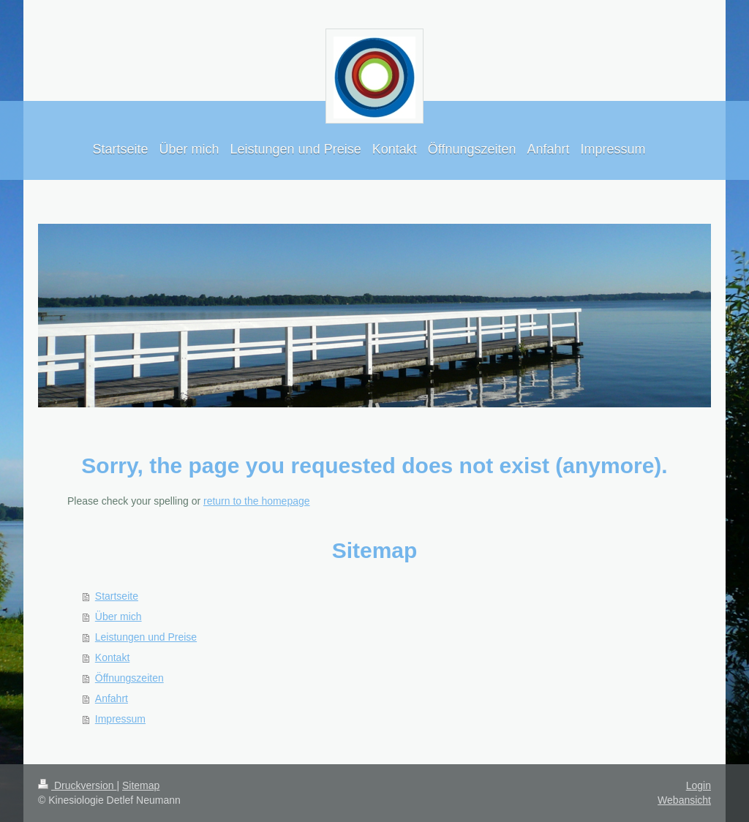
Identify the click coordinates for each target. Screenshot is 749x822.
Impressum (120, 719)
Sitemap (140, 785)
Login (698, 785)
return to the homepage (256, 501)
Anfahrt (111, 698)
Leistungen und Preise (146, 637)
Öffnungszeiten (129, 678)
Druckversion (77, 785)
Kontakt (112, 657)
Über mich (118, 616)
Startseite (116, 596)
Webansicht (684, 800)
